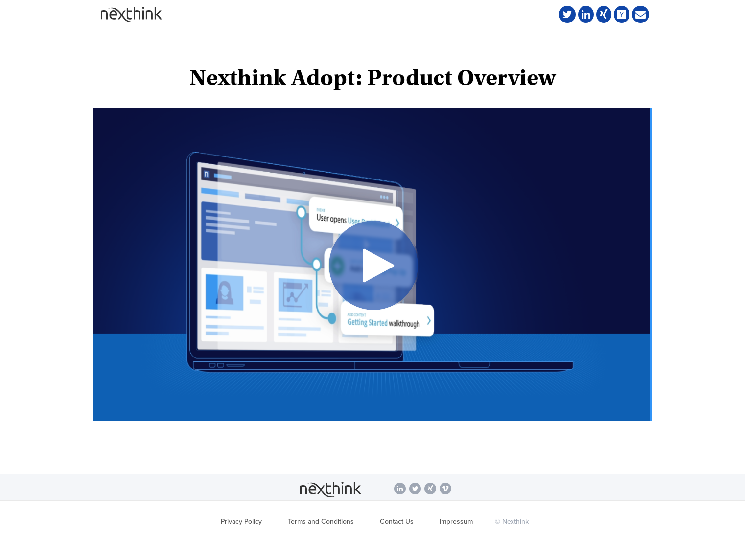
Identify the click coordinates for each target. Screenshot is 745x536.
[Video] (372, 264)
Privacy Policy (241, 521)
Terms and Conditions (321, 521)
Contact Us (397, 521)
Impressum (456, 521)
